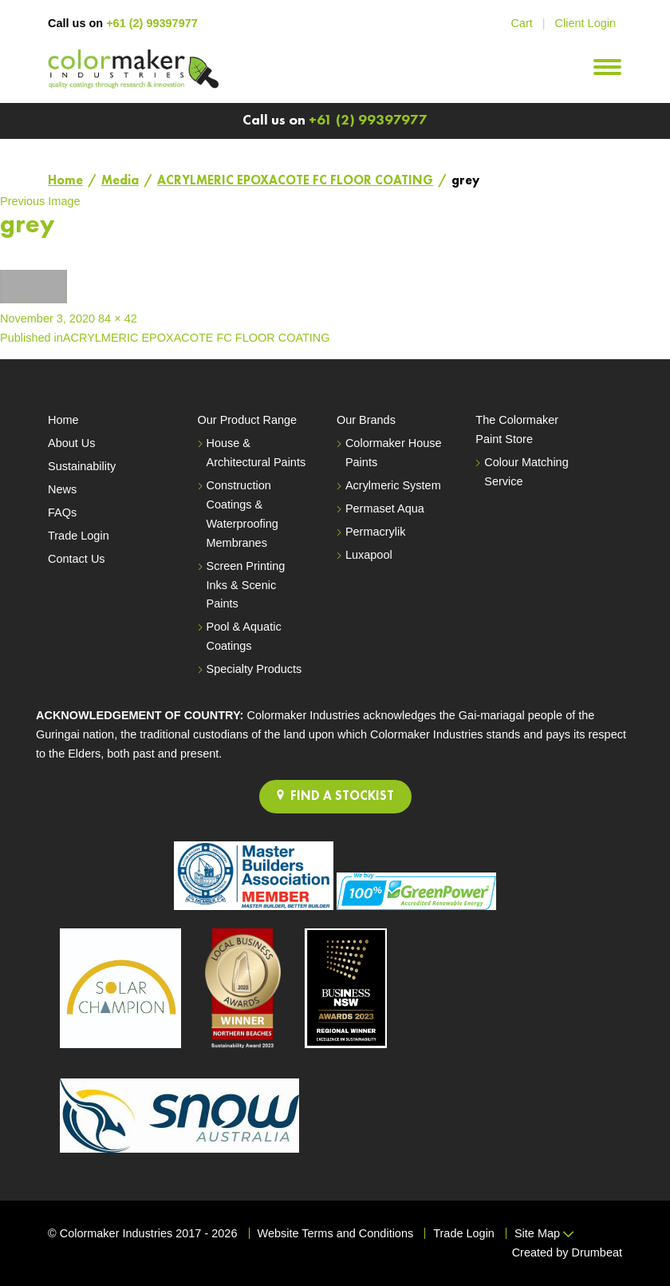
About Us (72, 443)
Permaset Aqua (384, 508)
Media (120, 181)
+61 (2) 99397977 (152, 23)
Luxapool (368, 554)
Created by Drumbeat (567, 1252)
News (62, 489)
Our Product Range (248, 419)
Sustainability (82, 466)
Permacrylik (375, 531)
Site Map (543, 1233)
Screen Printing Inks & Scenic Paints (246, 585)
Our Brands (366, 419)
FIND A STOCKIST (335, 796)
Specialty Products (254, 669)
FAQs (62, 512)
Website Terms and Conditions (336, 1233)
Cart (521, 23)
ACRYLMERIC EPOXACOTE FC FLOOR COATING (295, 181)
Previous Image (40, 201)
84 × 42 (117, 318)
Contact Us (76, 558)
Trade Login (78, 535)
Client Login (585, 23)
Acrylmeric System (393, 485)
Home (65, 181)
